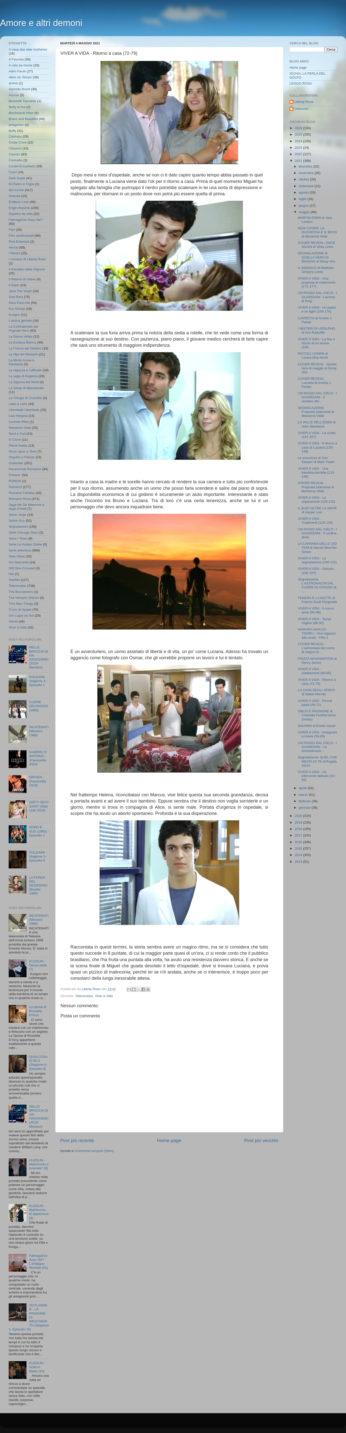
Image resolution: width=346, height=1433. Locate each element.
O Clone (15, 439)
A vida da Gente (20, 65)
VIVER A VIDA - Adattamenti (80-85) (314, 671)
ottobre (304, 179)
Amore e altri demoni (41, 23)
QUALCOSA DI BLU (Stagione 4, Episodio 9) (38, 1063)
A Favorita (16, 59)
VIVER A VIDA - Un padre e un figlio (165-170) (317, 309)
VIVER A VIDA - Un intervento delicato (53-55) (317, 776)
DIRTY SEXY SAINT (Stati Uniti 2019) (39, 806)
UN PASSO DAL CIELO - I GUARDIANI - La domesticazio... (317, 747)
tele (11, 574)
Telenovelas (84, 996)
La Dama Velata (20, 336)
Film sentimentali (21, 235)
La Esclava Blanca (22, 342)
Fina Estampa (19, 241)
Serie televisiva (20, 550)
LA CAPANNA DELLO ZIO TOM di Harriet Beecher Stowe (317, 547)
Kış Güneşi (17, 309)
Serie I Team (18, 538)
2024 (299, 141)
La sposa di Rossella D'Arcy (37, 1011)
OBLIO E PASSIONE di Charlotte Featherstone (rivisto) (317, 715)
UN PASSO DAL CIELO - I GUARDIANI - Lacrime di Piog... (317, 297)
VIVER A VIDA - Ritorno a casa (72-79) (317, 682)
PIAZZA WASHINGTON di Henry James (317, 660)
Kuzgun (14, 314)
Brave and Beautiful (23, 119)
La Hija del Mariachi (23, 354)
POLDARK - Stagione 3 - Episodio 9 (38, 856)
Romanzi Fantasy (22, 493)
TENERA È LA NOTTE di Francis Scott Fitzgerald (317, 600)
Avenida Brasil (19, 89)
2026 (299, 128)
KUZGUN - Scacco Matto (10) (37, 1367)
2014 (299, 855)
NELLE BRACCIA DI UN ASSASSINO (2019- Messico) (38, 657)
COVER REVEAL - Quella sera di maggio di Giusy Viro (317, 368)
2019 (299, 822)
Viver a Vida (104, 996)
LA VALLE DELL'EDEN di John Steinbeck (317, 424)
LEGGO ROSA (300, 83)
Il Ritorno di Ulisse (22, 279)
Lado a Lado (18, 404)
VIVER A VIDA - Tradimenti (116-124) (315, 520)
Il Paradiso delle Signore (27, 269)
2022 (299, 154)
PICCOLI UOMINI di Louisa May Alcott (313, 355)
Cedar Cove (18, 142)
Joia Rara (16, 297)
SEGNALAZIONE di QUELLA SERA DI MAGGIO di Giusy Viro (316, 257)
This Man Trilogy (21, 603)
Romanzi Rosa (20, 499)
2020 (299, 816)
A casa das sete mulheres (28, 49)
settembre (307, 186)
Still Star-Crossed (22, 568)
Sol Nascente (19, 562)
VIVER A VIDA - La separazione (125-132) (316, 499)
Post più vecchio (261, 1140)
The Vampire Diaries (24, 598)
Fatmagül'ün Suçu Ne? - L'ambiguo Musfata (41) (38, 1262)
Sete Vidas (17, 556)
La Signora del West (24, 382)
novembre (307, 173)
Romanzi (15, 487)
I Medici (14, 253)
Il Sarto (14, 285)
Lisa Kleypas (18, 416)
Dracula (14, 196)
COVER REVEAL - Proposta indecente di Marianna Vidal (316, 487)
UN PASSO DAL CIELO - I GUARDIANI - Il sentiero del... (317, 397)
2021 (299, 161)
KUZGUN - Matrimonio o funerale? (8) (38, 1164)
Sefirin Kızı (17, 520)
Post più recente (77, 1140)
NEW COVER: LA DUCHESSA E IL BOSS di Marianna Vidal (317, 232)
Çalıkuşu (15, 136)
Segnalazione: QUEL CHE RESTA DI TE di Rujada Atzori (317, 761)
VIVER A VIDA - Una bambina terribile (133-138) (316, 472)
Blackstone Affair (21, 113)
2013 (299, 861)
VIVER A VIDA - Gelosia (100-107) (316, 570)
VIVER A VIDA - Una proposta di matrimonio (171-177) (317, 282)
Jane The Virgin (20, 291)
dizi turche (16, 190)
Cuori (13, 172)
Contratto (16, 160)
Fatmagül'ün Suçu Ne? (26, 220)
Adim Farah (17, 71)
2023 (299, 147)
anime (13, 83)
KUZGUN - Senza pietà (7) (38, 965)
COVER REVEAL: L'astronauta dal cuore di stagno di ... (316, 648)
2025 (299, 134)
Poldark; (15, 475)
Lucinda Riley (19, 422)
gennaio (305, 807)
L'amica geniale (20, 320)
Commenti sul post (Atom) (94, 1151)
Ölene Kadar (18, 445)
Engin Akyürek (19, 208)
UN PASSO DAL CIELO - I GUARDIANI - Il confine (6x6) (317, 533)
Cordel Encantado (22, 166)
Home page (169, 1140)
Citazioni (15, 148)
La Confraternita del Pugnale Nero (23, 328)
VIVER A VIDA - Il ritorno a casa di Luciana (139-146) (317, 447)
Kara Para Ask (19, 303)
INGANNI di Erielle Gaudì (317, 726)
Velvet (13, 621)
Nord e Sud (17, 433)
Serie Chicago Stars (23, 532)
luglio (303, 199)
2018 (299, 829)
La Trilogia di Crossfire (25, 398)
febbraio (305, 801)
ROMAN (15, 481)
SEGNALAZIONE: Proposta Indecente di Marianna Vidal (316, 412)
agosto (304, 192)
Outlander (16, 463)
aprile (303, 788)
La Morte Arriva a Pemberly (21, 362)
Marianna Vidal (20, 428)
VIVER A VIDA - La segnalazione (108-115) (317, 560)
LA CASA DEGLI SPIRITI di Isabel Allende (316, 692)
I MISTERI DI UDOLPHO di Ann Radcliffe (316, 330)
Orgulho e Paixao (21, 457)
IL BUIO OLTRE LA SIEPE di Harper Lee (317, 510)
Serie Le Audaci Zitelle (25, 544)
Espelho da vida (20, 214)
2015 (299, 848)
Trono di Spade (20, 609)
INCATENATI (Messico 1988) (38, 731)
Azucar (14, 95)
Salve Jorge (17, 514)
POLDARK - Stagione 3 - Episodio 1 (38, 681)
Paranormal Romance (25, 469)
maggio (305, 212)
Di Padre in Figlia (21, 184)
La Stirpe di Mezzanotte (26, 388)
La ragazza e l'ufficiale (25, 370)
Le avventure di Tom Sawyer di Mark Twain (316, 460)
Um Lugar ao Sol (21, 615)
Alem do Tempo (20, 77)
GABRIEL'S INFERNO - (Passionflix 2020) (37, 758)
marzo (304, 795)
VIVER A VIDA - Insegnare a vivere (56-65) (317, 734)
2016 (299, 842)
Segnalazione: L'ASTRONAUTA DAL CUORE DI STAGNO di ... (317, 585)
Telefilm (14, 580)
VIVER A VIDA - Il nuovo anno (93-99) (316, 610)
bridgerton (16, 125)
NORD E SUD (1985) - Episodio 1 (39, 831)
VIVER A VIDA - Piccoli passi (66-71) (315, 703)
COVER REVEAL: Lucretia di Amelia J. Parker (315, 382)
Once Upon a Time (23, 451)
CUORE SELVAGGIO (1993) (38, 706)
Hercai (13, 247)
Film (12, 229)
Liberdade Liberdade (24, 410)
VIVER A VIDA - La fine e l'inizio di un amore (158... (316, 343)
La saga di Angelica (23, 376)
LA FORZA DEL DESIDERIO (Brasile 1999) (38, 885)
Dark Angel (17, 178)
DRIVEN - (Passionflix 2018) (37, 781)
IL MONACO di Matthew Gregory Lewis (316, 270)
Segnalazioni (18, 526)
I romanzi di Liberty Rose (27, 259)
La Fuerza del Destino (25, 348)
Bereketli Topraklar (22, 101)
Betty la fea (17, 107)
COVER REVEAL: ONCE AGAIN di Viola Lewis (317, 245)
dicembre (306, 166)
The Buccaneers (21, 592)
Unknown (301, 109)
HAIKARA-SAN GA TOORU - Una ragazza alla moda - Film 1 (317, 633)
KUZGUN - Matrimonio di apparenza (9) (38, 1212)
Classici (14, 154)
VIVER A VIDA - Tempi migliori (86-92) (314, 621)
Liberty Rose (303, 102)
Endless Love (19, 202)
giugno (304, 205)
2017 (299, 835)
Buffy (12, 131)
